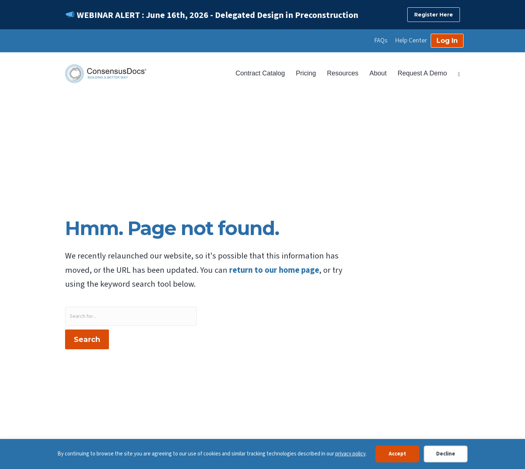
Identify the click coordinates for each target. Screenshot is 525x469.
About (377, 73)
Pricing (306, 73)
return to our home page (274, 270)
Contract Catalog (260, 73)
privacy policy (350, 454)
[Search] (456, 73)
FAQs (381, 40)
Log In (447, 41)
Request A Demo (422, 73)
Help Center (411, 40)
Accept (397, 454)
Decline (445, 454)
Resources (342, 73)
